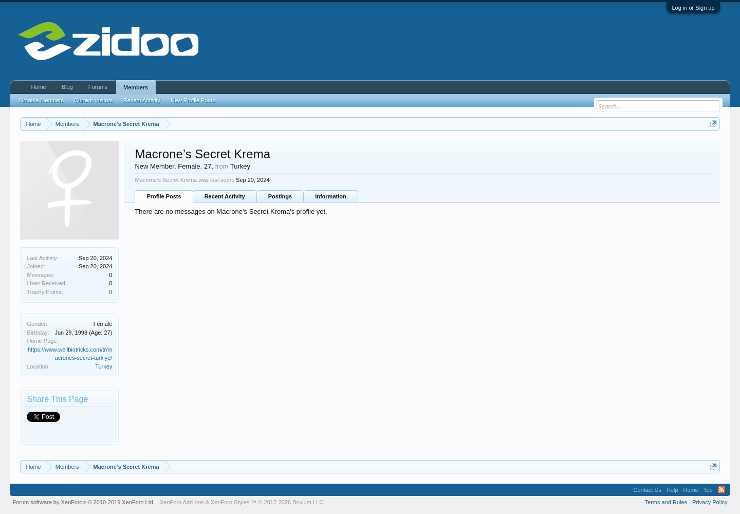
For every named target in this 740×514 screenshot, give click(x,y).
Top (708, 490)
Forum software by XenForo (83, 502)
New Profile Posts (193, 100)
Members (135, 87)
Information (330, 196)
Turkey (103, 366)
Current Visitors (93, 100)
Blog (67, 87)
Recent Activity (225, 196)
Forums (97, 87)
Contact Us (647, 490)
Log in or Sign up (693, 8)
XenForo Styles (230, 502)
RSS (721, 489)
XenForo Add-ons (182, 502)
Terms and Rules (666, 502)
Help (672, 490)
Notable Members (41, 100)
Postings (280, 196)
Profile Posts (163, 196)
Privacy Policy (709, 502)
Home (38, 87)
